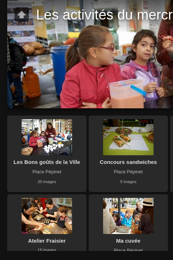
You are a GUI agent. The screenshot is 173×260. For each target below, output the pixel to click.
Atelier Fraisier (47, 241)
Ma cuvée (128, 241)
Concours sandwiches (128, 162)
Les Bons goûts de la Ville (47, 162)
